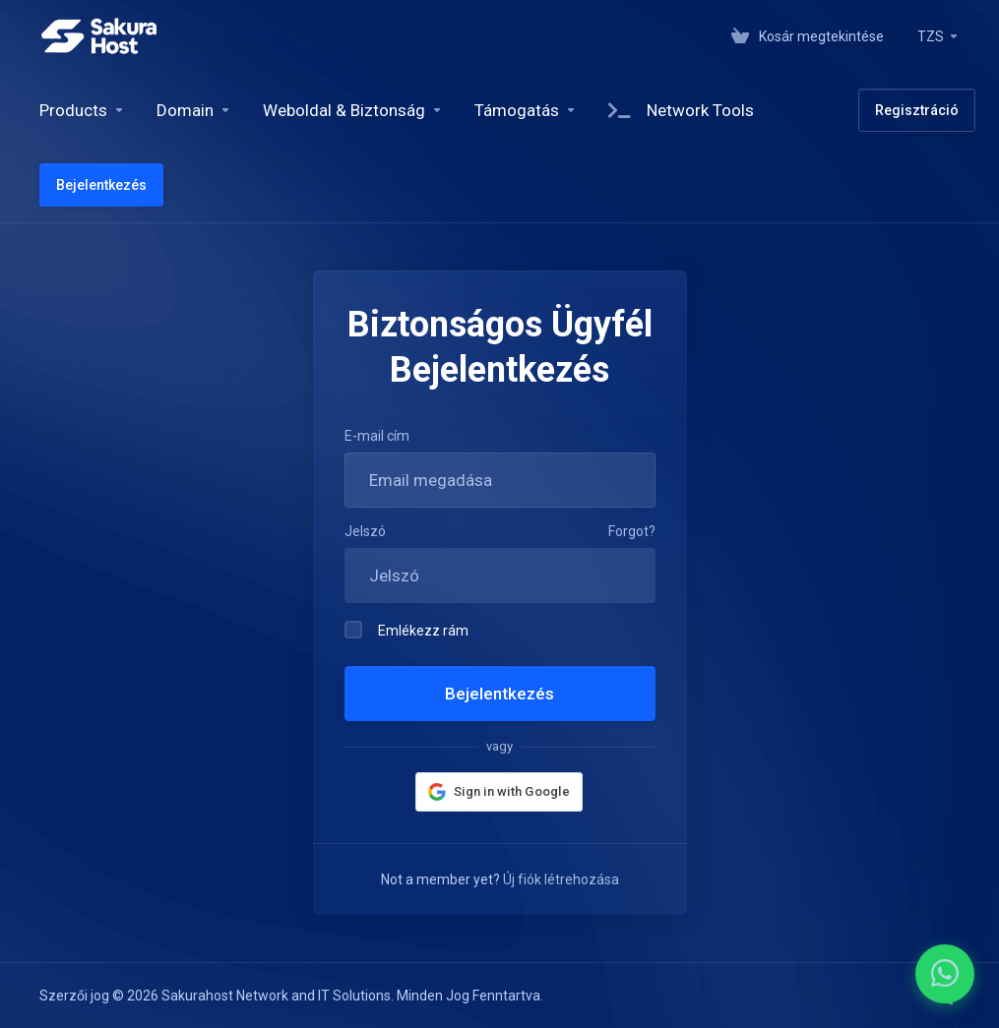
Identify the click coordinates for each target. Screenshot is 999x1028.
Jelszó (365, 531)
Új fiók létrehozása (561, 879)
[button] (499, 792)
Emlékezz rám (406, 629)
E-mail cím (376, 436)
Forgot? (632, 531)
